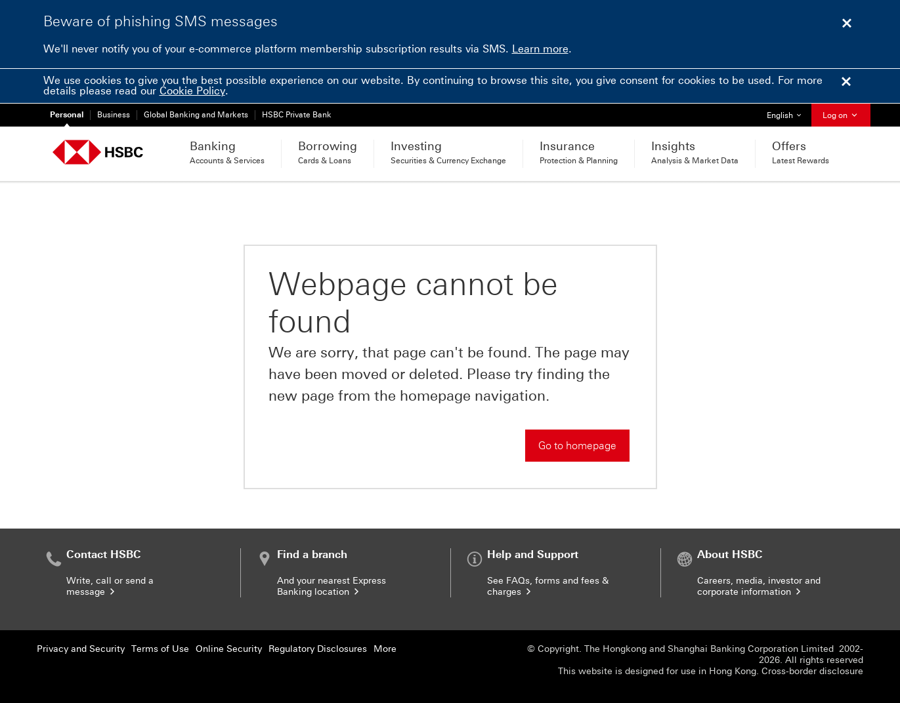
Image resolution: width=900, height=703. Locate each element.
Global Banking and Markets (196, 114)
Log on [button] (841, 115)
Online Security (229, 648)
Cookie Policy (192, 91)
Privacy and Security (81, 648)
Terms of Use (160, 648)
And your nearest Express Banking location (331, 586)
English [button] (788, 112)
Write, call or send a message (110, 586)
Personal (66, 114)
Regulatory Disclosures (317, 648)
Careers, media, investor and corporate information (759, 586)
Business (113, 114)
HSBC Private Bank (297, 114)
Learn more (540, 49)
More (385, 648)
